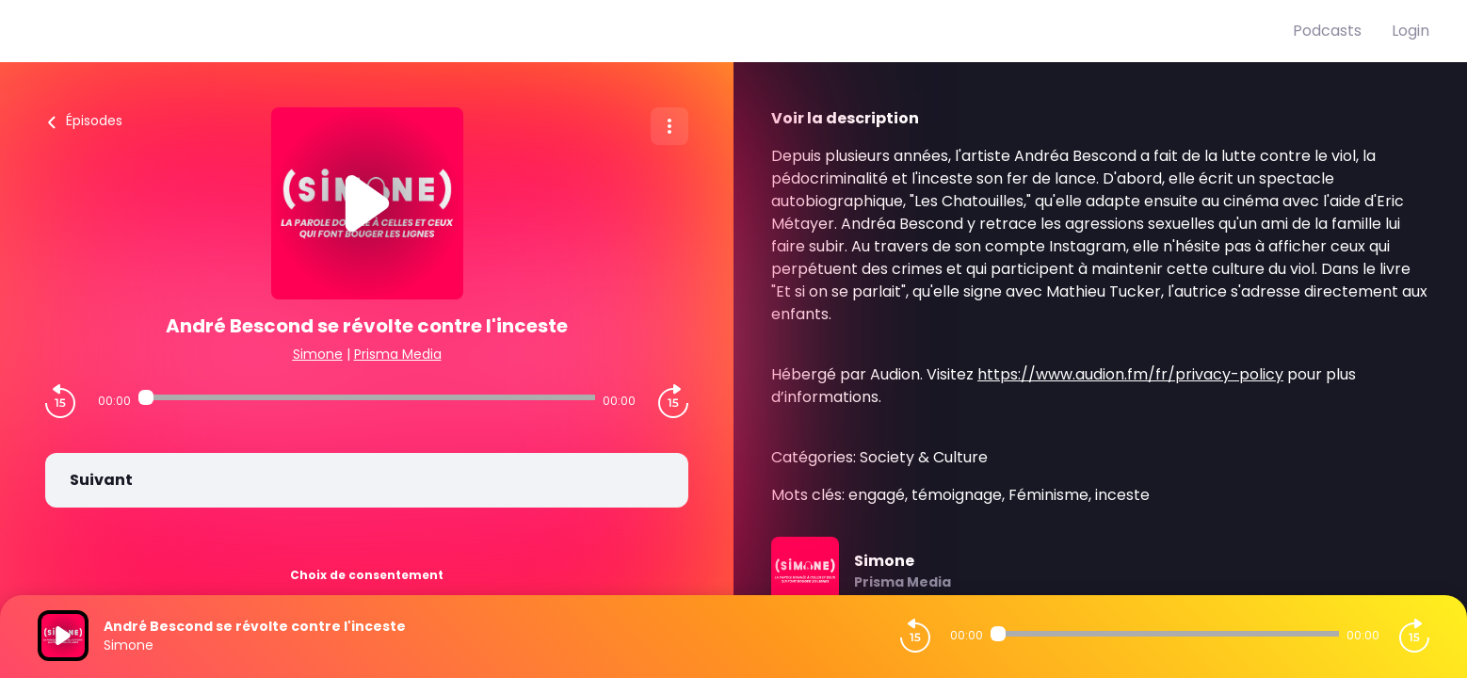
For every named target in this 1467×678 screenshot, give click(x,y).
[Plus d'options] (669, 126)
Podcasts (1327, 30)
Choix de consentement (366, 575)
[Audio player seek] (367, 397)
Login (1410, 30)
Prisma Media (398, 354)
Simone (318, 354)
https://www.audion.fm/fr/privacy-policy (1130, 374)
